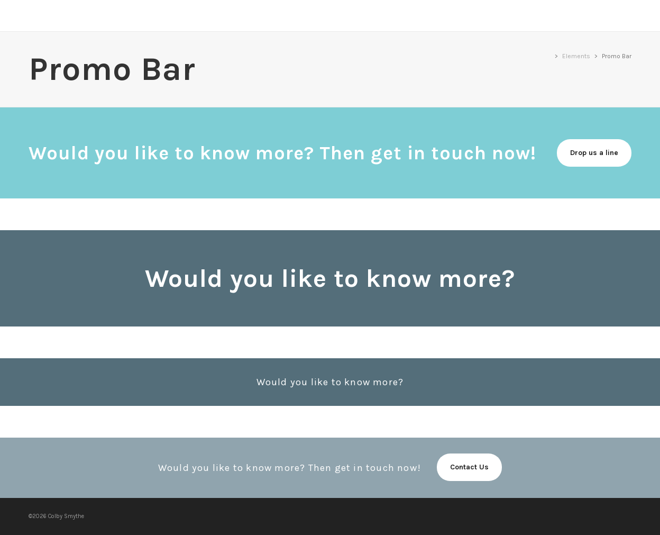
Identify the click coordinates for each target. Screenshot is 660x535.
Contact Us (469, 467)
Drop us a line (594, 152)
